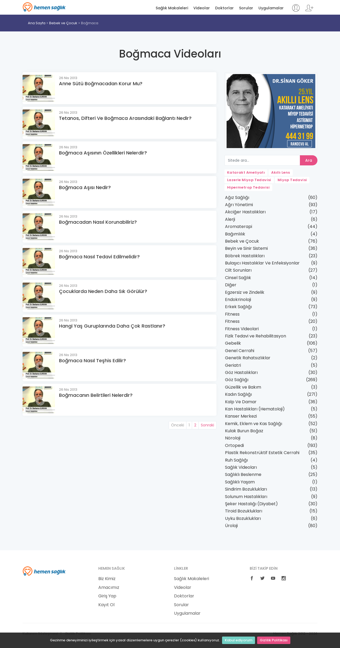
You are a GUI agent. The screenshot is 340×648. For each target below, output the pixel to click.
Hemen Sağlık (44, 7)
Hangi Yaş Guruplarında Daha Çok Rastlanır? (112, 326)
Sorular (246, 8)
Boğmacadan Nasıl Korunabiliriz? (98, 222)
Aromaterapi (238, 226)
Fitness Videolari (242, 329)
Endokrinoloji (238, 299)
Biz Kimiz (107, 579)
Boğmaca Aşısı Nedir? (85, 187)
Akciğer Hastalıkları (245, 212)
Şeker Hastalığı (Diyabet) (251, 504)
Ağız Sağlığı (237, 197)
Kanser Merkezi (241, 416)
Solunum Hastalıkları (246, 497)
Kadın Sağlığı (238, 394)
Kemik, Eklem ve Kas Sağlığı (253, 424)
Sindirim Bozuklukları (246, 489)
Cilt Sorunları (238, 270)
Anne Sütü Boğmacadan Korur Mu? (100, 83)
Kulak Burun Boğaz (244, 431)
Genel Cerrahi (239, 351)
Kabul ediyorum (238, 640)
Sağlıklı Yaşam (240, 482)
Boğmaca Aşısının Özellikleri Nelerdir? (103, 152)
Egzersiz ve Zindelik (244, 292)
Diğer (230, 285)
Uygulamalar (271, 8)
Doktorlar (224, 8)
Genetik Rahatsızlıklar (247, 358)
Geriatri (233, 365)
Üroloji (231, 526)
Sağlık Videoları (241, 467)
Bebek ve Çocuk (63, 23)
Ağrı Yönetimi (239, 205)
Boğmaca (89, 23)
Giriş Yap (107, 596)
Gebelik (233, 343)
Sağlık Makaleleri (172, 8)
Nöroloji (232, 438)
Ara (308, 160)
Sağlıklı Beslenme (243, 474)
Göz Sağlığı (236, 380)
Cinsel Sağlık (238, 278)
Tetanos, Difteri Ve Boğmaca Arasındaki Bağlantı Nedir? (125, 118)
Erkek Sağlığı (238, 307)
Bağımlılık (235, 234)
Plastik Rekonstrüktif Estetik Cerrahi (262, 453)
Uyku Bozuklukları (243, 518)
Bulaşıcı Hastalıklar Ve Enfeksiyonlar (262, 263)
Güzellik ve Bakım (243, 387)
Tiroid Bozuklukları (243, 511)
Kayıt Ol (106, 605)
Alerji (230, 219)
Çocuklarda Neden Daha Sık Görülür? (103, 291)
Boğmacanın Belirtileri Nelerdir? (96, 395)
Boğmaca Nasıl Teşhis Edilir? (92, 360)
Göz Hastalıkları (241, 372)
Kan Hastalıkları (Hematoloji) (255, 409)
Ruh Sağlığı (236, 460)
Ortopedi (234, 445)
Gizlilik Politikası (274, 640)
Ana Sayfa (36, 23)
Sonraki (207, 425)
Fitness (232, 314)
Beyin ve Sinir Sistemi (246, 248)
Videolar (201, 8)
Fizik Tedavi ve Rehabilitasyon (255, 336)
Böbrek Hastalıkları (245, 256)
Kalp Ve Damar (241, 402)
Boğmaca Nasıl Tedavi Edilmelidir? (99, 256)
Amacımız (108, 587)
